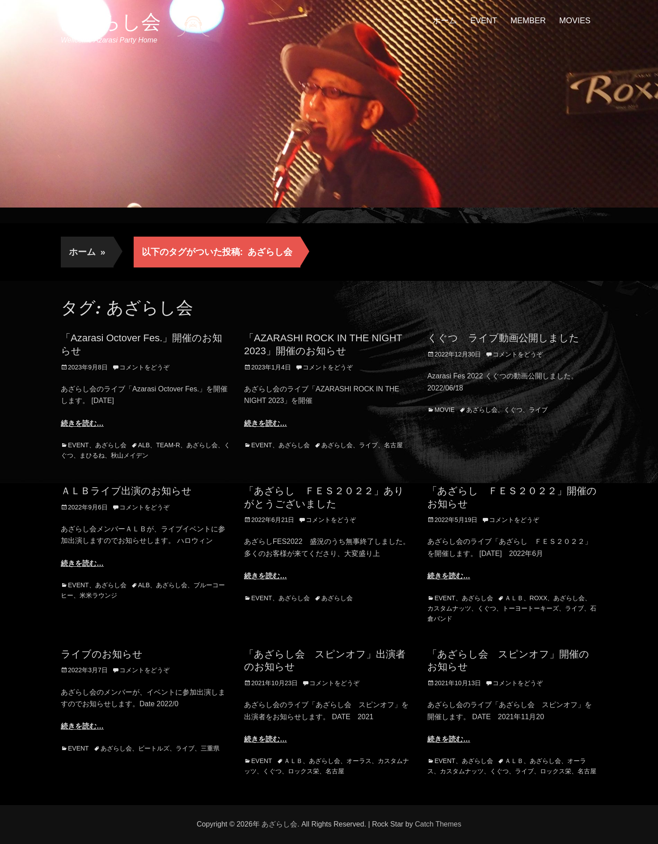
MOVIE (444, 409)
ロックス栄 (303, 771)
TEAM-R (168, 445)
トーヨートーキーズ (530, 608)
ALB (144, 445)
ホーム (445, 20)
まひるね (92, 455)
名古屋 (393, 445)
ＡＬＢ (514, 598)
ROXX (539, 598)
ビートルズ (153, 748)
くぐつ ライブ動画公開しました (503, 338)
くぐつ (513, 409)
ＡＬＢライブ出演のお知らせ (126, 490)
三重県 (210, 748)
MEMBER (528, 20)
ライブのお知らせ (102, 654)
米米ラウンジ (98, 595)
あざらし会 (111, 21)
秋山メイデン (129, 455)
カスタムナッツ (449, 608)
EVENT (483, 20)
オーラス (358, 760)
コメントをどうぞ (144, 367)
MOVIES (575, 20)
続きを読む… (82, 423)
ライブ (368, 445)
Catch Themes (438, 824)
